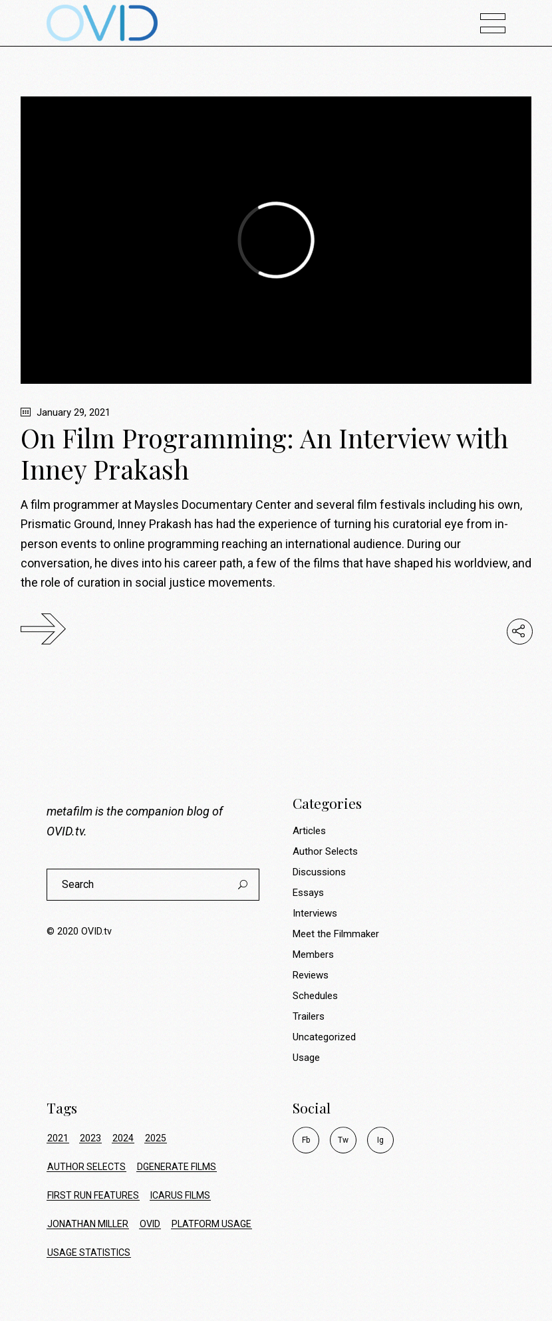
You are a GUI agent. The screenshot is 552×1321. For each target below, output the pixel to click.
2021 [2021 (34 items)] (58, 1138)
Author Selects (325, 851)
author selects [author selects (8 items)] (86, 1166)
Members (313, 954)
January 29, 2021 (65, 412)
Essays (308, 893)
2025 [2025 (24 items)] (155, 1138)
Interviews (315, 913)
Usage (306, 1058)
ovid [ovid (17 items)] (150, 1224)
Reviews (311, 975)
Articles (309, 831)
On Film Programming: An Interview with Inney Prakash (264, 453)
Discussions (319, 872)
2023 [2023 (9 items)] (90, 1138)
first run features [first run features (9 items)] (93, 1195)
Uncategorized (324, 1037)
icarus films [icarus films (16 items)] (180, 1195)
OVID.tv (65, 831)
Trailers (309, 1016)
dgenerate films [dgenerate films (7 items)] (176, 1166)
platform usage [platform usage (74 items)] (211, 1224)
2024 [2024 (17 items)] (123, 1138)
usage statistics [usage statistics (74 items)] (88, 1252)
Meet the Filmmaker (336, 934)
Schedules (315, 996)
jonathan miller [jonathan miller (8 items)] (87, 1224)
